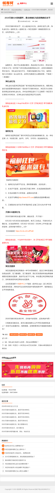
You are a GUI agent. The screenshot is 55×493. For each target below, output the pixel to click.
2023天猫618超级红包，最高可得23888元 (15, 413)
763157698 (12, 390)
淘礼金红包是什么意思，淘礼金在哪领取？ (23, 342)
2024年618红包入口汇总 (10, 406)
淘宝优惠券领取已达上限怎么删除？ (17, 471)
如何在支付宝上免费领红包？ (14, 446)
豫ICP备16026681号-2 (42, 489)
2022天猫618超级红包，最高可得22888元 (15, 417)
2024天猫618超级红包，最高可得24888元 (15, 410)
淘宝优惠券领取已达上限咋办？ (15, 449)
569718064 (13, 392)
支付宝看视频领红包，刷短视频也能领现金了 (20, 456)
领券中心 (23, 3)
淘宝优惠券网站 (16, 10)
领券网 (19, 489)
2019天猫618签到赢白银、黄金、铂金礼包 (16, 431)
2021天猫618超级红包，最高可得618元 (15, 420)
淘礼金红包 (14, 334)
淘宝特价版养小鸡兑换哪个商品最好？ (17, 467)
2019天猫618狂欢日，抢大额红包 (13, 428)
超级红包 (31, 334)
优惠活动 (27, 10)
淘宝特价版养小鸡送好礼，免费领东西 (17, 453)
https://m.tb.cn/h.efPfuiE (25, 231)
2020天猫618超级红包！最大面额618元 (15, 424)
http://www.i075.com (26, 197)
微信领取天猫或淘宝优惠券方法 (15, 460)
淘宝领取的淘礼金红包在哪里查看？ (17, 464)
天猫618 (39, 334)
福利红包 (23, 334)
